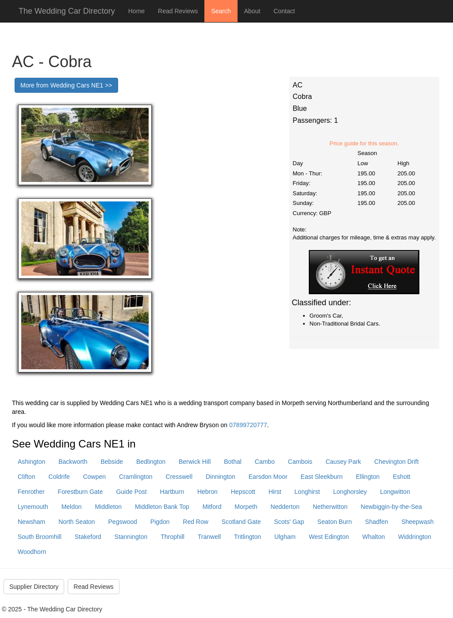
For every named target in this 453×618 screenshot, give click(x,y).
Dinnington (220, 476)
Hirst (275, 491)
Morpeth (245, 506)
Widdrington (414, 536)
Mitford (212, 506)
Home (136, 11)
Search (220, 11)
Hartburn (172, 491)
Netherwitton (330, 506)
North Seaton (76, 521)
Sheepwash (417, 521)
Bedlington (150, 461)
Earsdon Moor (268, 476)
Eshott (402, 476)
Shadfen (376, 521)
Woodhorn (32, 551)
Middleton (108, 506)
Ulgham (285, 536)
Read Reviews (178, 11)
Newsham (31, 521)
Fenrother (31, 491)
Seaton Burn (334, 521)
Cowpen (94, 476)
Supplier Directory (33, 586)
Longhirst (307, 491)
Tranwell (209, 536)
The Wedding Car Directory (67, 11)
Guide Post (131, 491)
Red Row (195, 521)
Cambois (300, 461)
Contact (284, 11)
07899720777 (248, 424)
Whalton (373, 536)
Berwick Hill (195, 461)
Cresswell (178, 476)
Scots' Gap (289, 521)
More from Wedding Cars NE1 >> (66, 85)
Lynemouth (33, 506)
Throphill (172, 536)
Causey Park (343, 461)
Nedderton (285, 506)
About (252, 11)
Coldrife (59, 476)
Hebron (207, 491)
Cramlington (135, 476)
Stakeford (88, 536)
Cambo (265, 461)
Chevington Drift (396, 461)
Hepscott (243, 491)
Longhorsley (350, 491)
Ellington (368, 476)
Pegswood (122, 521)
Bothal (233, 461)
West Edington (329, 536)
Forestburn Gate (80, 491)
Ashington (31, 461)
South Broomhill (39, 536)
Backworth (72, 461)
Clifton (26, 476)
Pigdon (160, 521)
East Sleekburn (322, 476)
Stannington (131, 536)
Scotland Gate (241, 521)
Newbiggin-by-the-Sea (391, 506)
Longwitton (395, 491)
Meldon (71, 506)
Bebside (111, 461)
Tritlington (247, 536)
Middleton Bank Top (162, 506)
